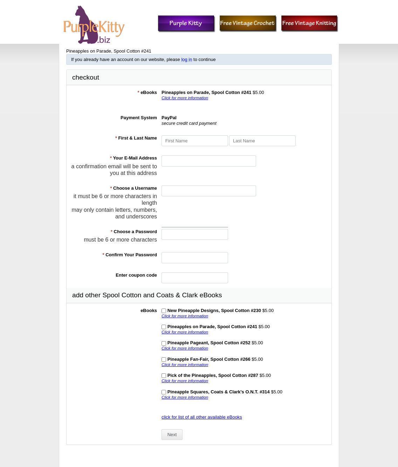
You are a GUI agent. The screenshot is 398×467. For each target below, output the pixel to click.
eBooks (147, 92)
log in (186, 59)
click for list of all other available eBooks (202, 417)
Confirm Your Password (130, 254)
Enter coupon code (136, 275)
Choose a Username (133, 188)
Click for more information (185, 97)
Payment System (139, 117)
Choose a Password (134, 231)
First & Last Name (136, 138)
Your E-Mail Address (133, 158)
